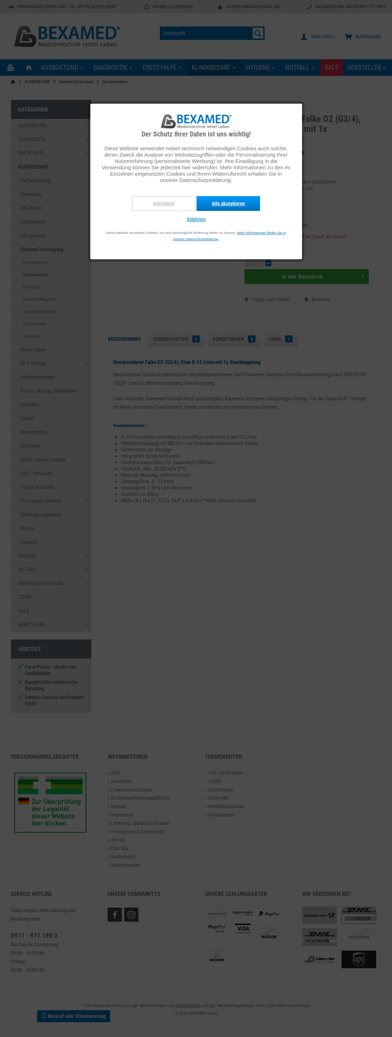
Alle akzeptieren (228, 203)
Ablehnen (196, 219)
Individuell (164, 203)
